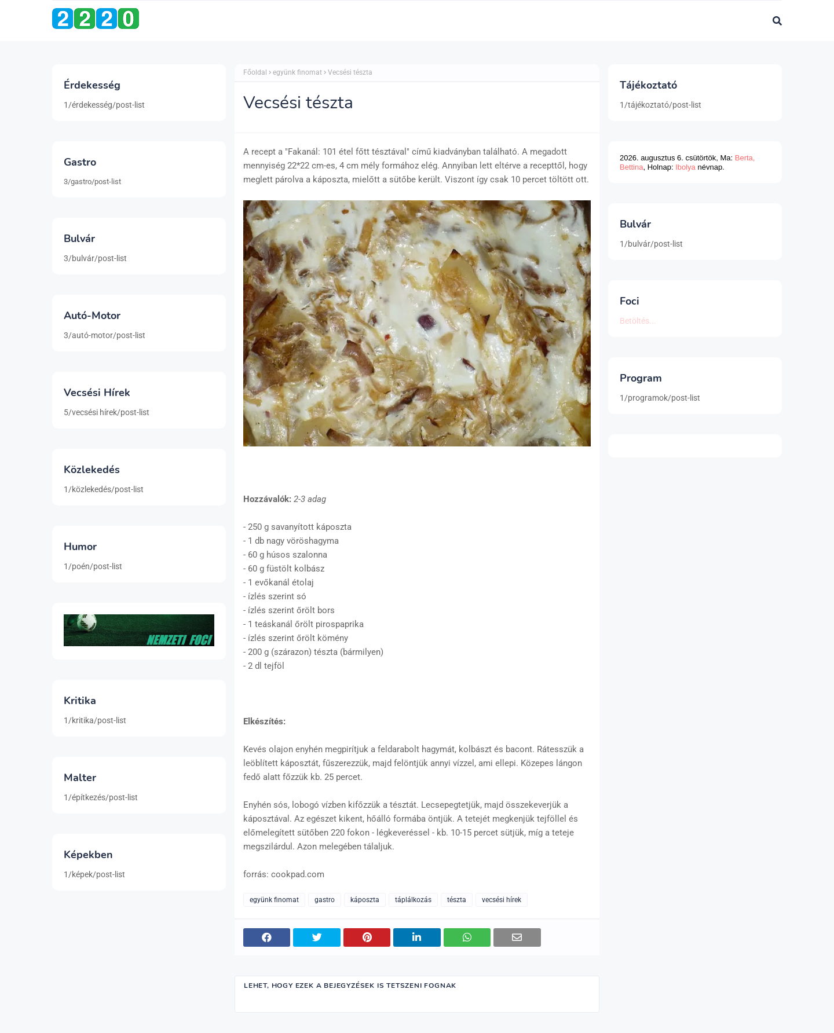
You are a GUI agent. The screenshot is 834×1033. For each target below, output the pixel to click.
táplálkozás (413, 900)
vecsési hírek (501, 900)
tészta (456, 900)
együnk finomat (297, 72)
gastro (324, 900)
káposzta (364, 900)
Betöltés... (638, 320)
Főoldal (255, 72)
